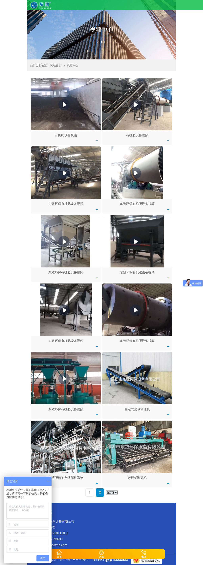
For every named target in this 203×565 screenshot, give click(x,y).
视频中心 (72, 65)
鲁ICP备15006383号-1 (74, 559)
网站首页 (55, 65)
